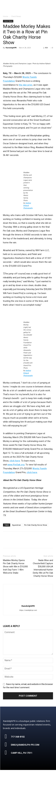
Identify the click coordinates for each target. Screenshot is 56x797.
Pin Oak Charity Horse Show (35, 552)
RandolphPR (11, 47)
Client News (8, 21)
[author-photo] (28, 629)
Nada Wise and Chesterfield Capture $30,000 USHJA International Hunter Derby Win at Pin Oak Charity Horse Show (43, 595)
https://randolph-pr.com (28, 637)
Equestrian (16, 552)
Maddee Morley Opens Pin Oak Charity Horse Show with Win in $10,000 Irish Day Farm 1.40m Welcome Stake (15, 593)
